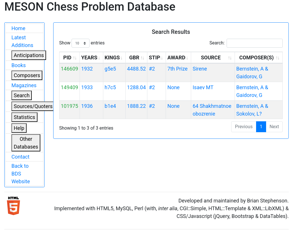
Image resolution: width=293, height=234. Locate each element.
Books (18, 65)
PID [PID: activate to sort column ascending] (67, 57)
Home (18, 28)
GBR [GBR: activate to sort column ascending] (134, 57)
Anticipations (29, 55)
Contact (20, 157)
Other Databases (26, 143)
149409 (69, 87)
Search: (246, 43)
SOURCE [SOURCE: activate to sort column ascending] (211, 57)
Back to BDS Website (20, 173)
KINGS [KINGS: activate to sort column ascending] (112, 57)
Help (19, 128)
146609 (69, 69)
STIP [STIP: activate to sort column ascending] (154, 57)
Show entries (82, 43)
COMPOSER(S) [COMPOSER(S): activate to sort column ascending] (256, 57)
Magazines (24, 85)
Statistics (24, 117)
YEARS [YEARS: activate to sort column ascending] (89, 57)
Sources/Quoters (33, 106)
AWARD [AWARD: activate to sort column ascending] (176, 57)
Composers (27, 75)
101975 (69, 106)
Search (21, 95)
